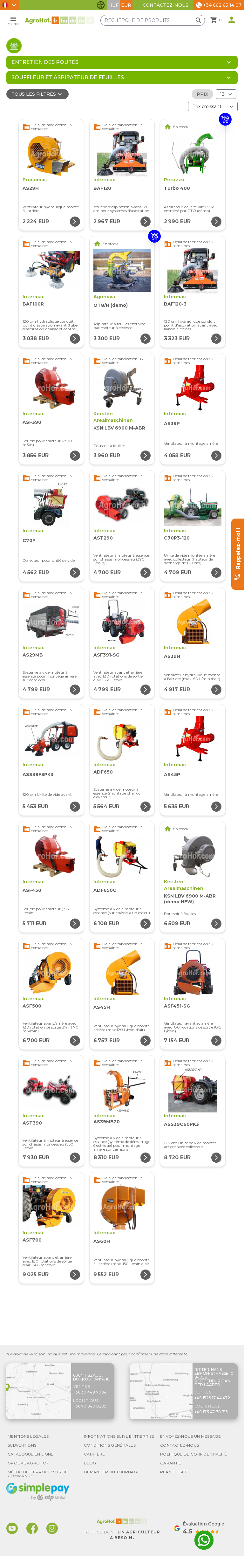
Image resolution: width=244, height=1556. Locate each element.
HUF (113, 5)
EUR (126, 5)
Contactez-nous (165, 5)
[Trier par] (213, 106)
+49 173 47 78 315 (211, 1411)
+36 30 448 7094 (89, 1392)
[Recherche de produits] (153, 20)
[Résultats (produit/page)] (226, 94)
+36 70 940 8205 (89, 1406)
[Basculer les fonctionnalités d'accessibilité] (101, 5)
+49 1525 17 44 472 (212, 1397)
